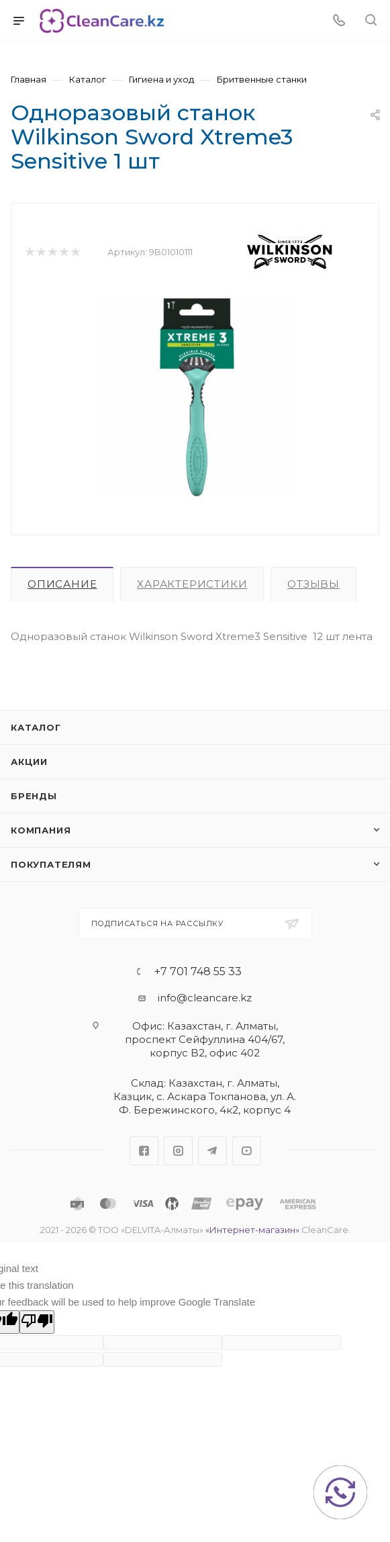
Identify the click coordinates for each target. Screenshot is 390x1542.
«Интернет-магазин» (252, 1229)
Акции (29, 761)
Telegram (212, 1150)
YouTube (246, 1150)
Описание (62, 584)
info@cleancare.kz (205, 997)
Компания (40, 830)
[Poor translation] (36, 1322)
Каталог (36, 727)
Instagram (178, 1150)
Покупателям (51, 864)
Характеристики (192, 584)
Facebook (144, 1150)
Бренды (34, 795)
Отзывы (313, 584)
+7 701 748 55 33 (198, 971)
